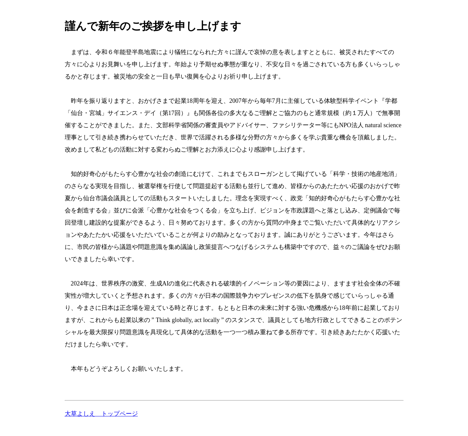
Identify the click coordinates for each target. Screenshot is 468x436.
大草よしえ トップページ (101, 413)
